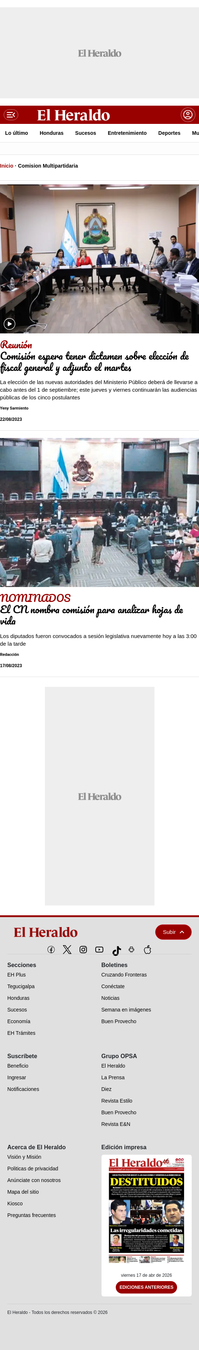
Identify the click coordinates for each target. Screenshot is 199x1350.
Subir (173, 932)
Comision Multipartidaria (48, 166)
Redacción (9, 654)
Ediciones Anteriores (146, 1287)
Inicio (7, 166)
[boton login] (188, 114)
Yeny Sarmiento (14, 408)
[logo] (67, 932)
